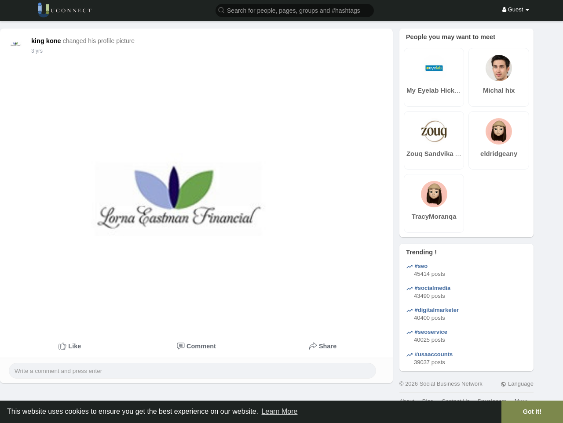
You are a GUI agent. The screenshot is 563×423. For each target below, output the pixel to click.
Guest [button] (515, 9)
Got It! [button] (532, 411)
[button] (294, 10)
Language (517, 384)
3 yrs (37, 51)
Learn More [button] (280, 411)
